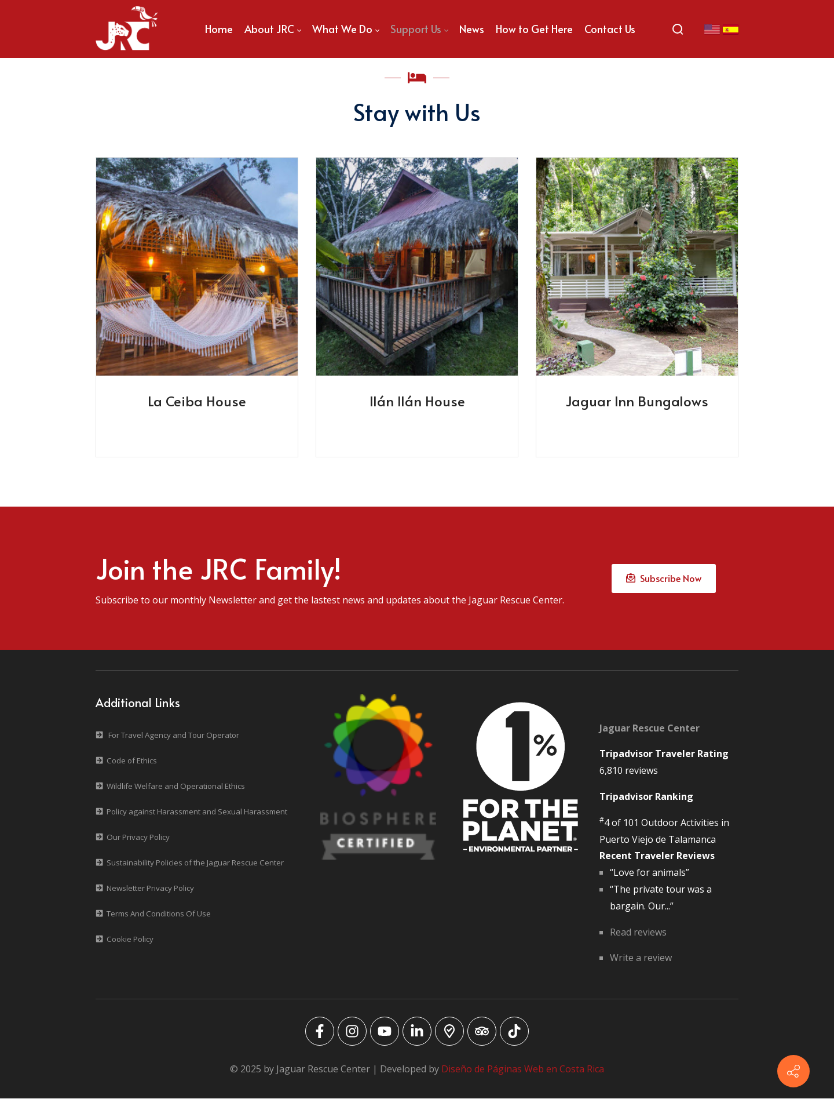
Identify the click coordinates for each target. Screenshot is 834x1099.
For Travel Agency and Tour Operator (173, 735)
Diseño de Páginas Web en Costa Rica (522, 1069)
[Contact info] (793, 1071)
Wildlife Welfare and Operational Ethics (176, 786)
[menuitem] (219, 29)
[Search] (677, 29)
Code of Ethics (132, 761)
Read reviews (638, 932)
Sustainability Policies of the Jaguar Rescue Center (195, 863)
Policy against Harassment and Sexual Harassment (197, 812)
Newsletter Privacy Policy (150, 888)
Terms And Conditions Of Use (159, 914)
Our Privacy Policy (138, 837)
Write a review (641, 958)
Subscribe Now (663, 578)
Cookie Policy (130, 939)
